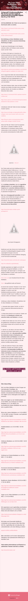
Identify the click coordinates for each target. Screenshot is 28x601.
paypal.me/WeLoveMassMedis (9, 530)
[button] (26, 13)
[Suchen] (26, 3)
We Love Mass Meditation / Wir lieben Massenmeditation (14, 5)
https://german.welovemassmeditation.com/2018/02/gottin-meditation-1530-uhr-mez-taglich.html (13, 448)
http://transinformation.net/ (8, 550)
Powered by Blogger (14, 595)
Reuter (17, 163)
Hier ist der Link (5, 277)
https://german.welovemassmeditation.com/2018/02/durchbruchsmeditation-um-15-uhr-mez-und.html (13, 434)
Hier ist (3, 283)
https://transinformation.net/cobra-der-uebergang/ (13, 260)
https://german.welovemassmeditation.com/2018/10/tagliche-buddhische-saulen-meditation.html (13, 487)
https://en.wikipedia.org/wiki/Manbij (9, 263)
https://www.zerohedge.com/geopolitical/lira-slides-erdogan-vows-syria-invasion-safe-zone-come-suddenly (13, 114)
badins (17, 598)
